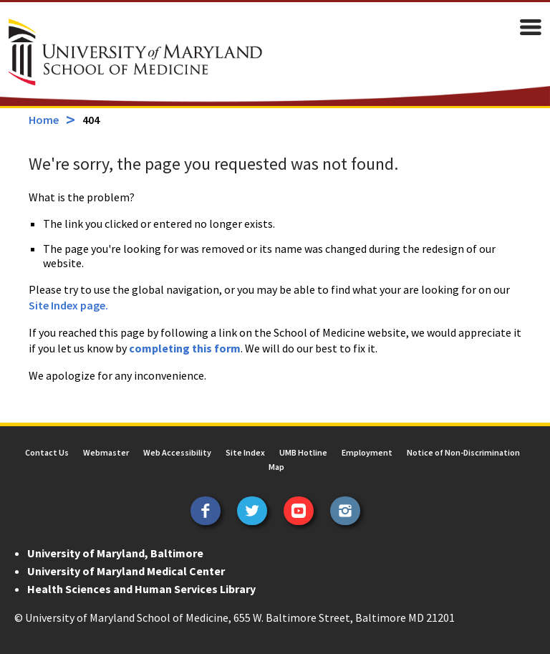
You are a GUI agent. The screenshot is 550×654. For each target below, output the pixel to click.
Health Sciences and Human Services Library (141, 589)
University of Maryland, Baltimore (115, 553)
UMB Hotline (303, 452)
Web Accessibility (177, 452)
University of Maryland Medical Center (126, 571)
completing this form (185, 348)
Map (276, 466)
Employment (367, 452)
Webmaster (106, 452)
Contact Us (47, 452)
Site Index (245, 452)
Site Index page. (68, 305)
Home (44, 119)
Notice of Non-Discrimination (463, 452)
